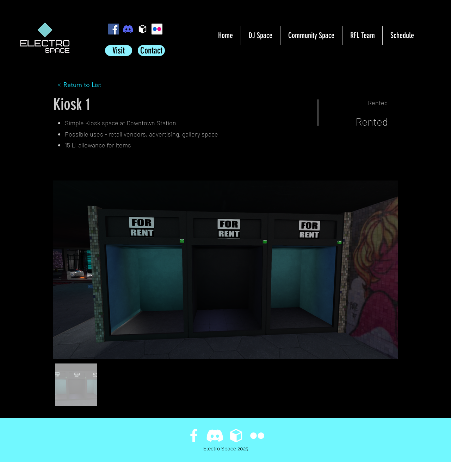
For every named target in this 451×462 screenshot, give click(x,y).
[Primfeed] (142, 29)
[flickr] (157, 29)
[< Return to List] (82, 85)
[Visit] (118, 50)
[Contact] (151, 50)
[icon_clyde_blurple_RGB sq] (128, 29)
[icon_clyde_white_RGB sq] (215, 435)
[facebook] (113, 29)
